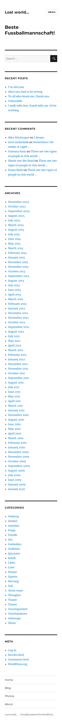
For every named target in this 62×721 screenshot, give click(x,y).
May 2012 (14, 340)
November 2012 (18, 317)
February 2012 (17, 354)
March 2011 (15, 405)
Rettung (13, 581)
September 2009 (19, 466)
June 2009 (14, 479)
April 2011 (14, 401)
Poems (12, 572)
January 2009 (17, 484)
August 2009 (16, 470)
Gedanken (14, 544)
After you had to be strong (25, 91)
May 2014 (14, 243)
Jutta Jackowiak (18, 142)
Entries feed (16, 654)
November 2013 (18, 266)
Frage (12, 530)
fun (10, 539)
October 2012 (16, 322)
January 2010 (16, 447)
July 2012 (14, 336)
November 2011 (18, 368)
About (9, 704)
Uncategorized (17, 609)
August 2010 (16, 419)
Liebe (11, 562)
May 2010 (14, 428)
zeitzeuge (14, 618)
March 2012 (15, 350)
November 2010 (18, 415)
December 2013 (18, 262)
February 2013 (17, 303)
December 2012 (18, 313)
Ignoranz (14, 553)
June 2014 (14, 239)
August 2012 (16, 331)
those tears (15, 590)
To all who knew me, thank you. (29, 96)
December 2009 (18, 452)
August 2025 (16, 215)
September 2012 (18, 327)
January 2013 (16, 308)
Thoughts (14, 595)
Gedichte (14, 548)
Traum (12, 604)
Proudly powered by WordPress (37, 714)
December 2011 (18, 364)
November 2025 (18, 201)
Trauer (12, 599)
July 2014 (14, 234)
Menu (51, 12)
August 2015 (16, 229)
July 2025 (14, 220)
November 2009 (18, 456)
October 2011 (16, 373)
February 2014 (17, 252)
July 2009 (14, 475)
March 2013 (15, 299)
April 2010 (14, 433)
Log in (12, 650)
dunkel (12, 521)
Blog (8, 688)
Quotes (12, 576)
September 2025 (19, 211)
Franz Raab (15, 170)
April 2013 (14, 294)
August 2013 (16, 280)
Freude (12, 535)
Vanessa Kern (17, 151)
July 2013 (14, 285)
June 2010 (14, 424)
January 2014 (16, 257)
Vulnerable (15, 101)
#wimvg (13, 516)
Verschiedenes (17, 613)
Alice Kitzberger (18, 137)
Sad (10, 585)
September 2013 (18, 276)
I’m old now (16, 87)
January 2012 (16, 359)
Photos (9, 696)
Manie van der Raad (21, 160)
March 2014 (15, 248)
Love (11, 567)
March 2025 (16, 225)
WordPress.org (17, 664)
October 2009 (17, 461)
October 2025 (17, 206)
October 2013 (16, 271)
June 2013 (14, 290)
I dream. (39, 137)
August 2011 (16, 382)
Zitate (12, 623)
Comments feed (18, 659)
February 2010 (17, 442)
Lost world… (17, 12)
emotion (13, 525)
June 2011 (14, 391)
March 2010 (15, 438)
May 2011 (14, 396)
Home (9, 679)
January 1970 (16, 489)
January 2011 (16, 410)
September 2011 (18, 378)
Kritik (12, 558)
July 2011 (13, 387)
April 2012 (14, 345)
